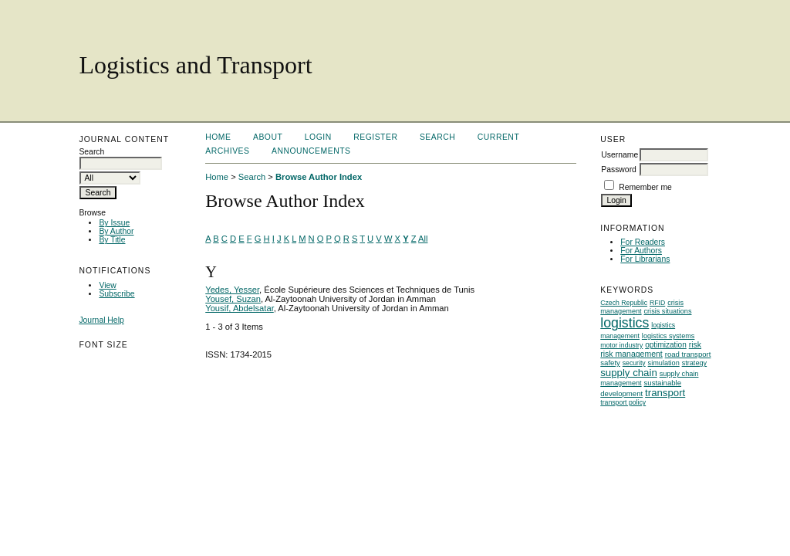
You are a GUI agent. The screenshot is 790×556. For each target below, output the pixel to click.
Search (437, 137)
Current (498, 137)
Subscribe (116, 294)
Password (618, 169)
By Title (112, 240)
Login (318, 137)
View (107, 285)
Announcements (311, 151)
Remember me (645, 187)
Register (375, 137)
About (267, 137)
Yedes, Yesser (232, 289)
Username (619, 155)
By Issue (114, 223)
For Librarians (645, 259)
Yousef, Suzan (233, 298)
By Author (116, 231)
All (422, 238)
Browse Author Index (318, 176)
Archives (227, 151)
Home (218, 137)
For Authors (641, 250)
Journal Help (101, 320)
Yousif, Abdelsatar (239, 308)
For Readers (642, 242)
